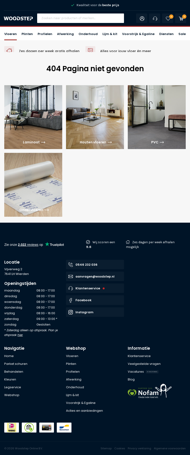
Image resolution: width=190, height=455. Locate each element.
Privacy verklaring (139, 448)
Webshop (76, 348)
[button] (10, 33)
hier (20, 335)
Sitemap (106, 448)
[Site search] (80, 18)
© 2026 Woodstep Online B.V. (23, 448)
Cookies (119, 448)
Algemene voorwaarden (170, 448)
